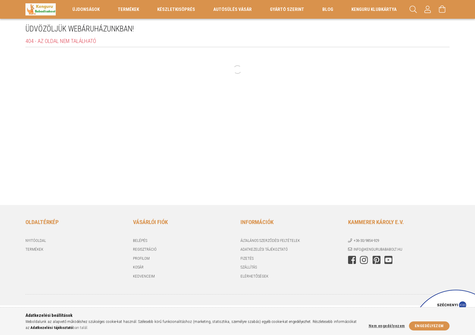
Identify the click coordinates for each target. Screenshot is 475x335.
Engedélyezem (429, 326)
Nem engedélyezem (387, 326)
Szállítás (249, 267)
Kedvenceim (144, 276)
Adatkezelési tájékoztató (264, 249)
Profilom (141, 258)
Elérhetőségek (254, 276)
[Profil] (427, 9)
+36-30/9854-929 (366, 240)
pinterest (376, 260)
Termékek (34, 249)
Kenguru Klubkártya (374, 9)
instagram (364, 260)
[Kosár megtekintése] (442, 9)
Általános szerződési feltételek (270, 240)
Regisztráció (145, 249)
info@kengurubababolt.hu (378, 249)
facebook (352, 260)
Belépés (140, 240)
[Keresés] (413, 9)
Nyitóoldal (35, 240)
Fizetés (247, 258)
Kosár (138, 267)
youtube (388, 260)
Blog (327, 9)
